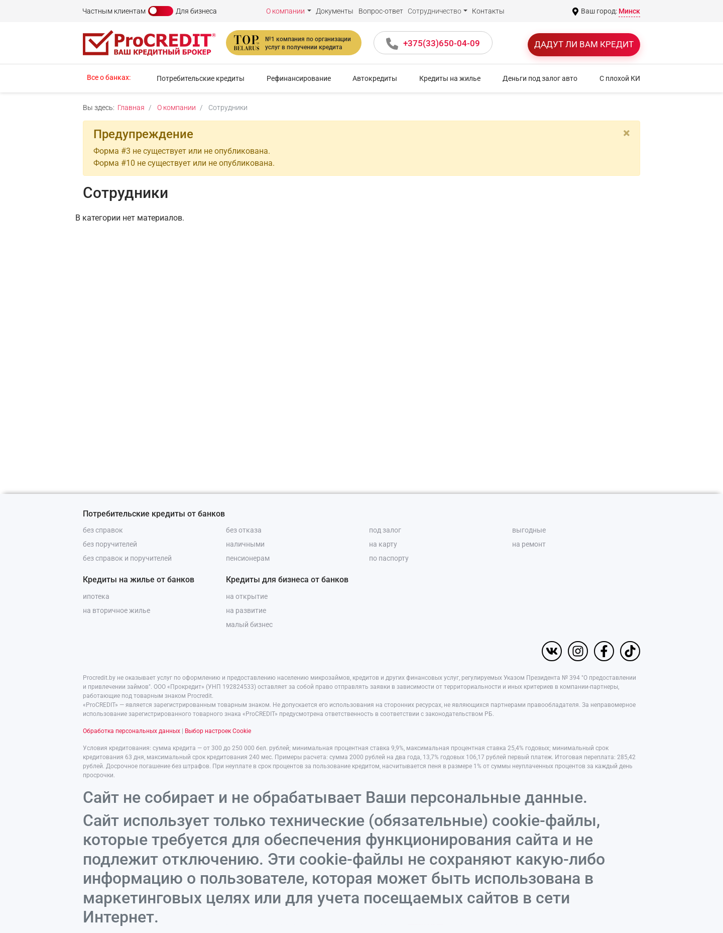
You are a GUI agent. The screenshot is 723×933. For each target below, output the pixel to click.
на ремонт (529, 544)
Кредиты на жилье (449, 78)
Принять (425, 910)
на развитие (246, 610)
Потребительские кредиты (201, 78)
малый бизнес (249, 624)
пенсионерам (248, 558)
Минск (629, 11)
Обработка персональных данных (131, 731)
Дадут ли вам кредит (584, 44)
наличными (245, 544)
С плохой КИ (619, 78)
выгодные (529, 530)
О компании (285, 11)
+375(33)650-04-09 (441, 43)
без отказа (244, 530)
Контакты (488, 11)
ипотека (96, 596)
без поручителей (110, 544)
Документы (334, 11)
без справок (103, 530)
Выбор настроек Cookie (218, 731)
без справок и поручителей (127, 558)
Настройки (511, 910)
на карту (383, 544)
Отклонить (468, 910)
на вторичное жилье (116, 610)
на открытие (247, 596)
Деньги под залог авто (540, 78)
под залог (385, 530)
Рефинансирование (299, 78)
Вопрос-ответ (380, 11)
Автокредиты (374, 78)
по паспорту (389, 558)
